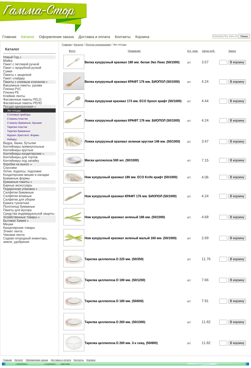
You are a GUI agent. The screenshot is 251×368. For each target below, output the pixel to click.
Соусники (10, 167)
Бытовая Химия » (16, 220)
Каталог (27, 37)
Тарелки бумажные (18, 131)
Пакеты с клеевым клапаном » (25, 82)
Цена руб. (208, 51)
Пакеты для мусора (17, 210)
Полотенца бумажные (19, 206)
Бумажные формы (16, 178)
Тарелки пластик (17, 126)
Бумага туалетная (16, 203)
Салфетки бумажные (18, 192)
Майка (8, 60)
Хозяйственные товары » (21, 217)
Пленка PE (11, 92)
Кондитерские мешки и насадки (26, 174)
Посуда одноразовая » (19, 106)
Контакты (123, 37)
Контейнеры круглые (18, 150)
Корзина (142, 37)
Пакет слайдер (14, 78)
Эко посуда (14, 110)
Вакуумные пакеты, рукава (22, 85)
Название (134, 51)
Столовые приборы (19, 114)
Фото (72, 51)
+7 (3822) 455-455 (188, 11)
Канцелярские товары (19, 227)
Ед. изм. (192, 51)
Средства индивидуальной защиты (28, 213)
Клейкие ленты (14, 96)
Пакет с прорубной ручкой (22, 67)
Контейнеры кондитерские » (23, 153)
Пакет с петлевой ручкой (21, 64)
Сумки (7, 71)
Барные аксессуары (17, 185)
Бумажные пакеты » (17, 182)
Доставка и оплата (94, 37)
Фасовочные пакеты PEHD (22, 103)
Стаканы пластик (17, 118)
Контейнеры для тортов (20, 157)
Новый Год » (12, 57)
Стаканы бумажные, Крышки (24, 122)
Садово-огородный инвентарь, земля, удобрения (25, 240)
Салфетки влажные (17, 196)
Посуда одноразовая (98, 44)
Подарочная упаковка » (20, 189)
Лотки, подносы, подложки (22, 171)
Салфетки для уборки (19, 199)
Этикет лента (12, 231)
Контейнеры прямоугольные (23, 146)
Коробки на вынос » (17, 164)
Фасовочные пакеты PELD (22, 99)
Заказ (232, 51)
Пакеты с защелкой (17, 74)
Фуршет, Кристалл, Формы (23, 135)
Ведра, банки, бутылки (19, 143)
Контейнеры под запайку (21, 160)
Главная (9, 37)
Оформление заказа (56, 37)
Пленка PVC (12, 89)
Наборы (12, 139)
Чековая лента (14, 234)
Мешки (8, 224)
